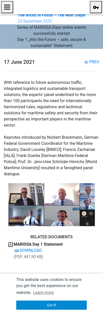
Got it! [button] (51, 305)
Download (28, 250)
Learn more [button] (43, 292)
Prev (91, 61)
